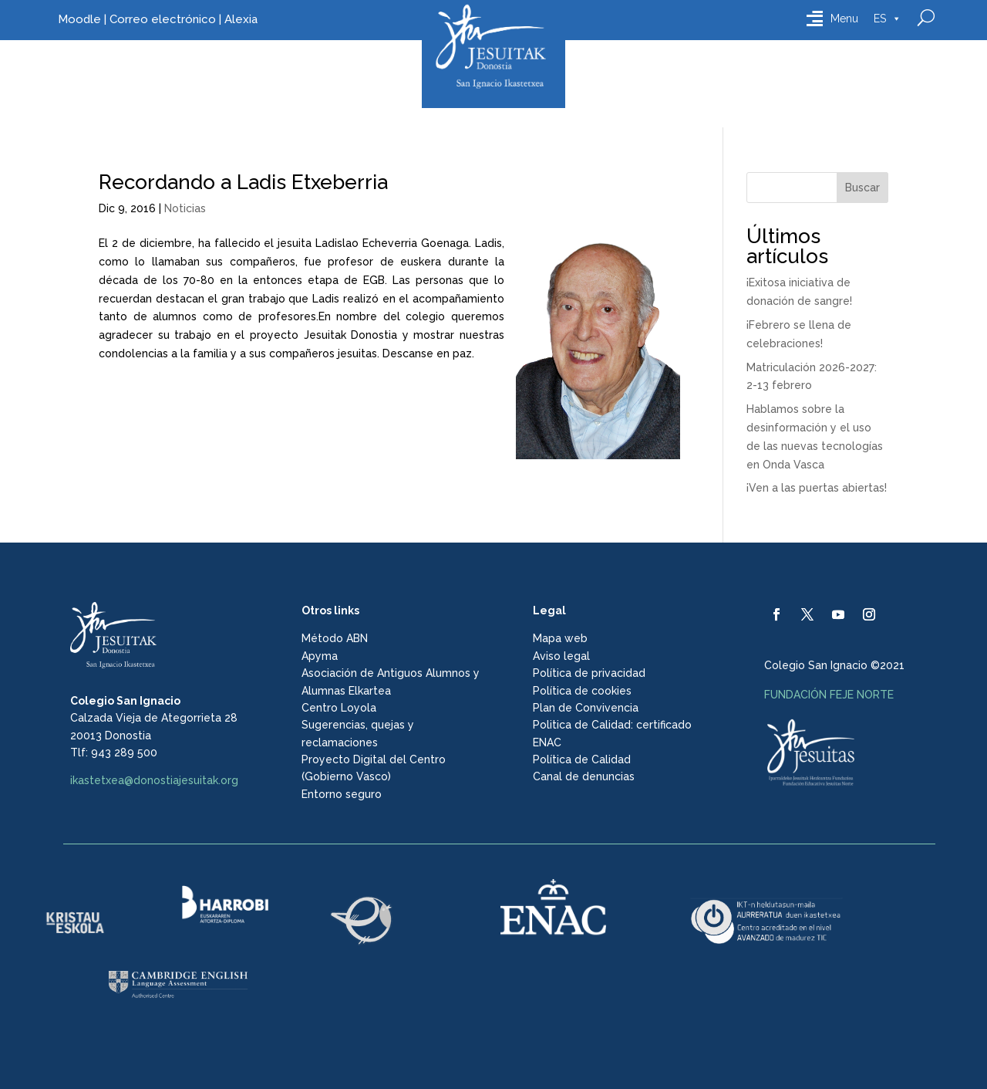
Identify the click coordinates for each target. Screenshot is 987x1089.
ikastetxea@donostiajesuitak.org (154, 780)
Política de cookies (582, 691)
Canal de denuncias (584, 776)
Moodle (79, 19)
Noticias (185, 208)
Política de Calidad (582, 759)
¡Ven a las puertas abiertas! (816, 488)
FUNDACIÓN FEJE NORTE (829, 694)
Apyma (319, 656)
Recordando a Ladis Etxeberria (243, 182)
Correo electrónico (162, 19)
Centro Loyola (338, 708)
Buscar (862, 187)
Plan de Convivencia (585, 708)
